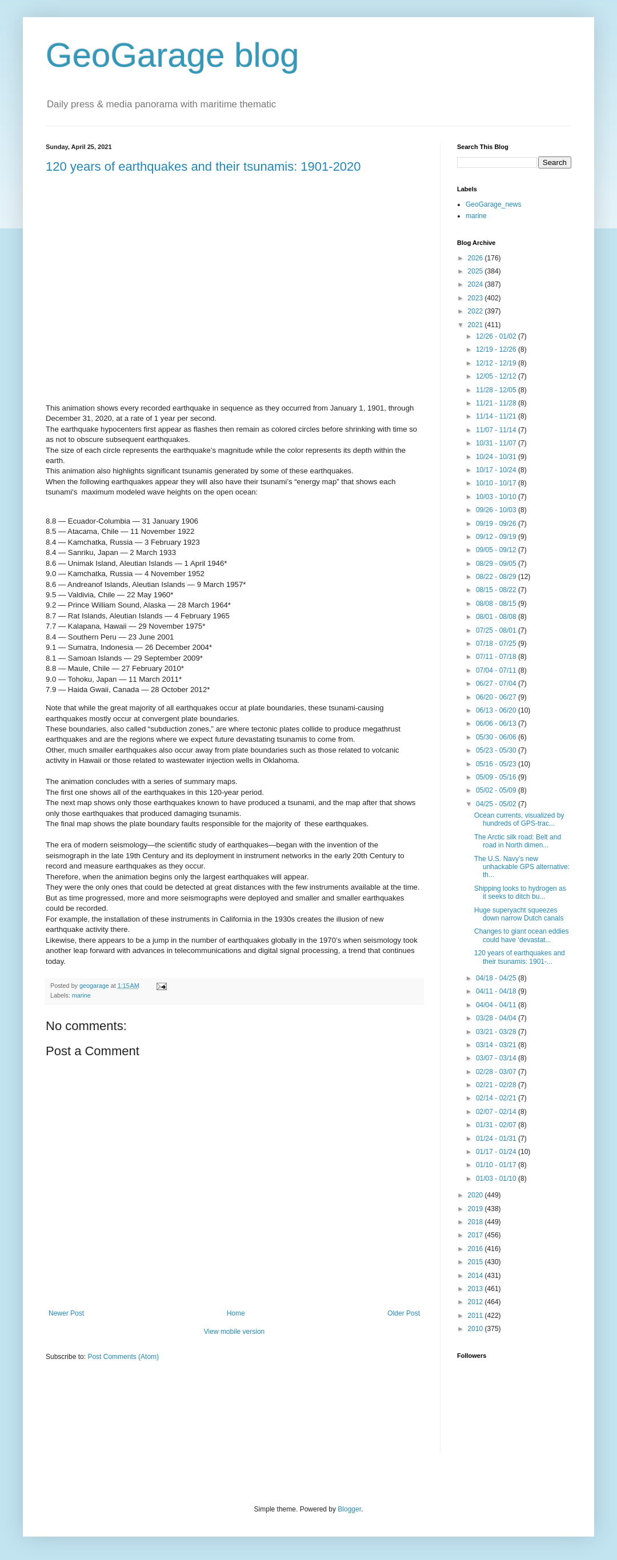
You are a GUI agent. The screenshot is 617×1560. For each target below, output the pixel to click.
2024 (476, 284)
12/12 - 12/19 (497, 363)
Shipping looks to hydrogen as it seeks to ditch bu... (520, 892)
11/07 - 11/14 (497, 430)
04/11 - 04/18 (497, 991)
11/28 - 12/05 (497, 390)
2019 (476, 1209)
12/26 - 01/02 (497, 336)
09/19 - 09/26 (497, 524)
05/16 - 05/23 (497, 764)
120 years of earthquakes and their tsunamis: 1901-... (519, 957)
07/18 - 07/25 (497, 644)
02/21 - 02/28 (497, 1085)
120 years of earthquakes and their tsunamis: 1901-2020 (203, 166)
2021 (476, 325)
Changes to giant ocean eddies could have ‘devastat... (521, 935)
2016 (476, 1249)
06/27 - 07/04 (497, 683)
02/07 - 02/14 (497, 1112)
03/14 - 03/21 (497, 1045)
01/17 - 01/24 (497, 1152)
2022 (476, 311)
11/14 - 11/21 (497, 416)
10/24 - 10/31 (497, 457)
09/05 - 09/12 (497, 550)
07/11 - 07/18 (497, 657)
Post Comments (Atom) (123, 1357)
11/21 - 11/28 (497, 403)
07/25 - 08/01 (497, 630)
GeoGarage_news (493, 204)
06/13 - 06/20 (497, 710)
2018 (476, 1222)
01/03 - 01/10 (497, 1179)
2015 (476, 1262)
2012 (476, 1302)
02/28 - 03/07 (497, 1072)
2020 (476, 1195)
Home (236, 1313)
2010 (476, 1329)
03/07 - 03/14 (497, 1058)
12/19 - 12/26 (497, 349)
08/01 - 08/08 (497, 617)
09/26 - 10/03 (497, 510)
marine (81, 995)
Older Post (403, 1313)
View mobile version (234, 1332)
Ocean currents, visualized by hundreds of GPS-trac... (519, 819)
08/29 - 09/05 (497, 564)
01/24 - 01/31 (497, 1139)
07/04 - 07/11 (497, 670)
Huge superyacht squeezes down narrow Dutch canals (518, 914)
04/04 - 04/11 (497, 1005)
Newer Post (66, 1313)
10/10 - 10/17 (497, 483)
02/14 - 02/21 (497, 1098)
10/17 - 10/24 (497, 470)
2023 (476, 298)
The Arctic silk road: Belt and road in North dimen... (517, 841)
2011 (476, 1316)
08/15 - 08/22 (497, 590)
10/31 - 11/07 (497, 443)
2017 (476, 1235)
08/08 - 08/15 (497, 604)
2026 (476, 258)
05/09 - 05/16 (497, 777)
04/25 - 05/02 (497, 804)
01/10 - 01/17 (497, 1165)
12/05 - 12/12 (497, 376)
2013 (476, 1289)
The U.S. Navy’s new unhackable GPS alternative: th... (522, 867)
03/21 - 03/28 (497, 1032)
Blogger (349, 1509)
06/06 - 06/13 (497, 723)
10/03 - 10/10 (497, 497)
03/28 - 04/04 (497, 1018)
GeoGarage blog (172, 55)
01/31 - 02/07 (497, 1125)
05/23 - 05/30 (497, 750)
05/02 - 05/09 (497, 790)
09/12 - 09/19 (497, 537)
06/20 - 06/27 (497, 697)
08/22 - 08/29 (497, 577)
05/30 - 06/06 (497, 737)
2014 (476, 1276)
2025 (476, 271)
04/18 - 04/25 (497, 978)
